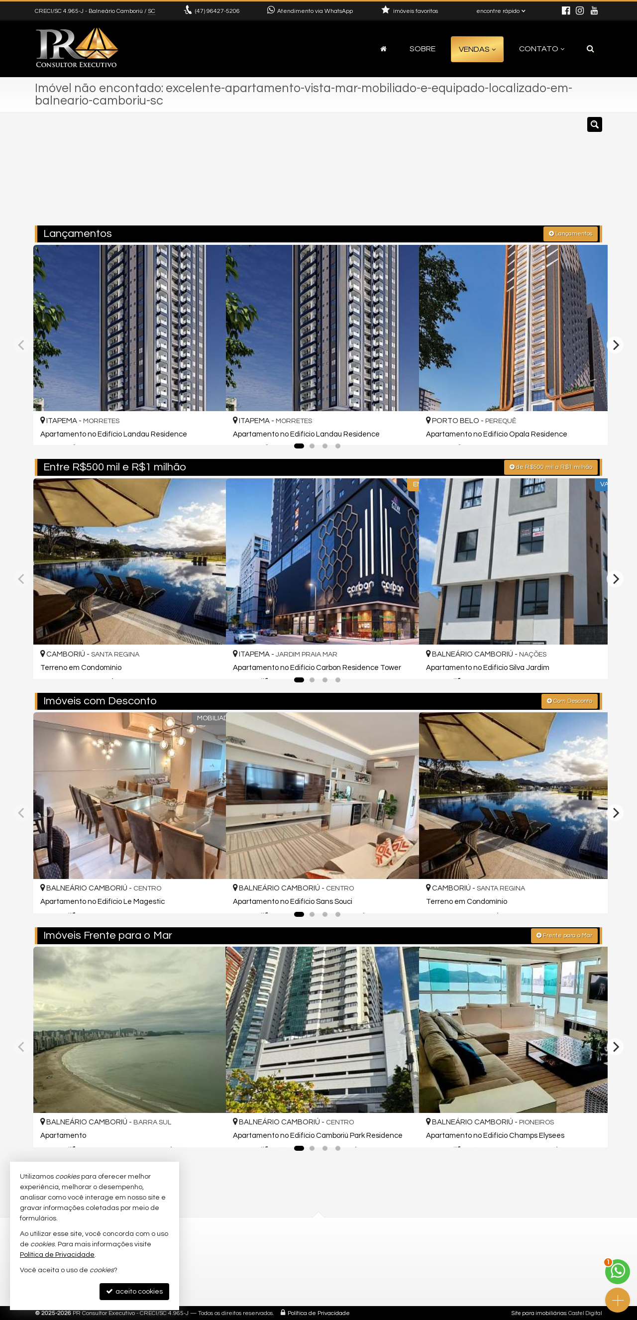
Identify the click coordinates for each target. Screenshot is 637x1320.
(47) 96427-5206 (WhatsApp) (334, 1250)
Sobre (422, 49)
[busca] (590, 48)
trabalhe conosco (317, 1286)
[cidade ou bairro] (409, 173)
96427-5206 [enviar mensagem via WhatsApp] (217, 11)
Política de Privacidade (319, 1312)
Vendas (477, 49)
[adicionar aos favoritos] (207, 427)
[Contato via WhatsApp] (617, 1271)
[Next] (615, 343)
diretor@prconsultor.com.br (333, 1262)
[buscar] (485, 173)
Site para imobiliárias (539, 1312)
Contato (541, 49)
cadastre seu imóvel (321, 1274)
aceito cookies (134, 1291)
